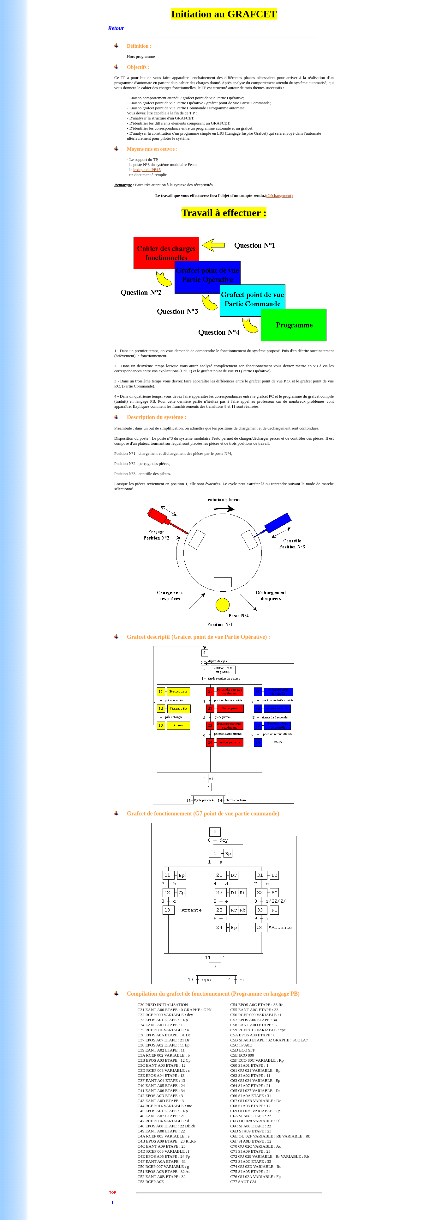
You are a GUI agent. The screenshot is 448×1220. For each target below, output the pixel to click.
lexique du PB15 (147, 169)
